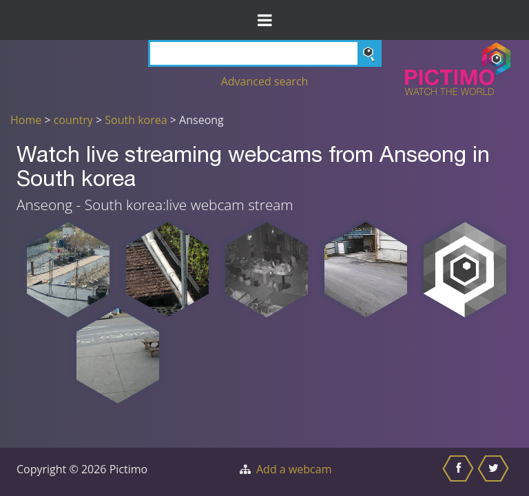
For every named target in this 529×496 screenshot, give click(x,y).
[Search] (265, 53)
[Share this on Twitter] (494, 472)
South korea (136, 119)
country (73, 119)
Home (25, 119)
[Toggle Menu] (264, 20)
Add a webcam (293, 469)
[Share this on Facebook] (459, 472)
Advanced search (265, 81)
